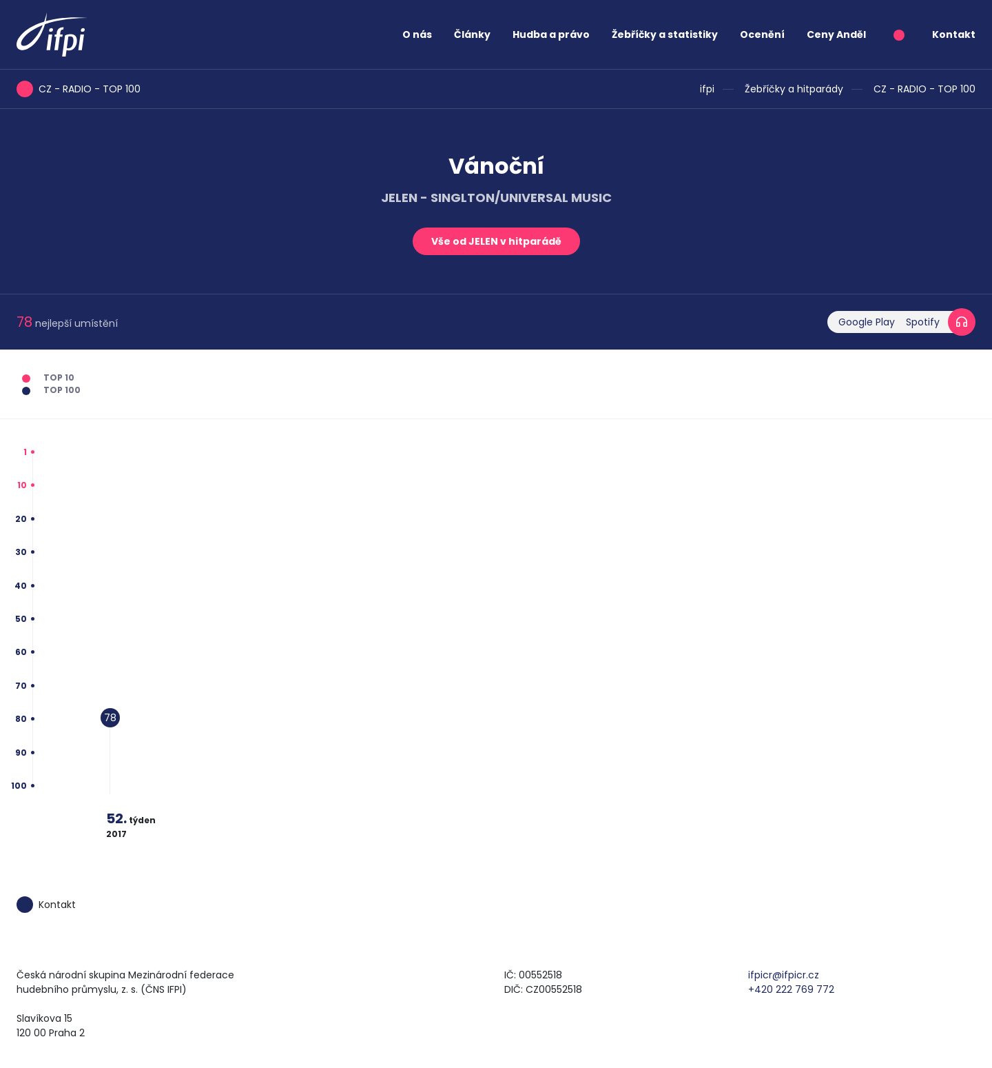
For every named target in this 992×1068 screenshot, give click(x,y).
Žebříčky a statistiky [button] (665, 34)
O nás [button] (417, 34)
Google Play (866, 322)
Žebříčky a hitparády (794, 89)
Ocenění (762, 34)
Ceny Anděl (836, 34)
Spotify (923, 322)
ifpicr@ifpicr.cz (783, 975)
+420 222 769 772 (791, 989)
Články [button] (472, 34)
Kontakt (953, 34)
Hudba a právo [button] (551, 34)
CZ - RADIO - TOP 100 (924, 89)
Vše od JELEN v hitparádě (496, 241)
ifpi (707, 89)
